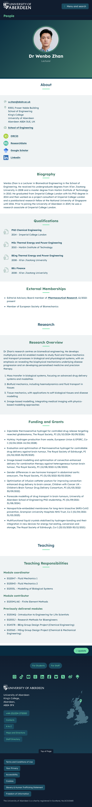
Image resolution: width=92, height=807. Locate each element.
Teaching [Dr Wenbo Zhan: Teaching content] (46, 545)
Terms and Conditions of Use (19, 762)
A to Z (9, 726)
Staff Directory (13, 739)
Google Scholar (19, 150)
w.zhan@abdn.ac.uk (19, 101)
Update (81, 650)
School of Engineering (20, 127)
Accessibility (12, 775)
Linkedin (15, 157)
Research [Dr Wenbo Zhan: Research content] (46, 324)
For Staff (55, 665)
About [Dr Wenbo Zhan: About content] (46, 84)
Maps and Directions (15, 733)
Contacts (10, 720)
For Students (38, 665)
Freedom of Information (17, 794)
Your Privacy (12, 768)
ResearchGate (19, 143)
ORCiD (14, 136)
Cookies (10, 781)
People (9, 16)
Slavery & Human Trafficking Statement (24, 787)
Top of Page (46, 751)
